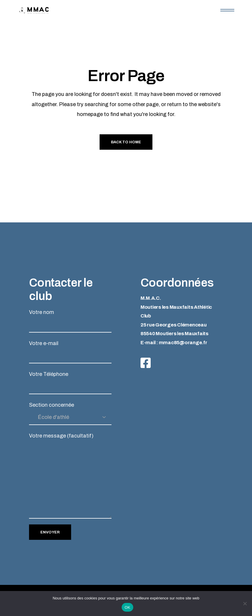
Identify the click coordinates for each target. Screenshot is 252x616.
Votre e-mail (70, 351)
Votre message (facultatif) (70, 476)
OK (127, 607)
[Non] (245, 603)
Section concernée (70, 413)
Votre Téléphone (70, 382)
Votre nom (70, 320)
